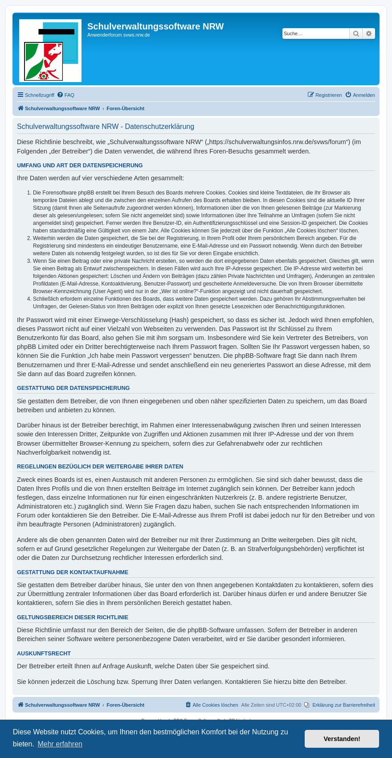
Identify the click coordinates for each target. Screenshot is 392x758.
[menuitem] (65, 95)
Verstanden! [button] (342, 738)
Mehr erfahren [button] (59, 744)
